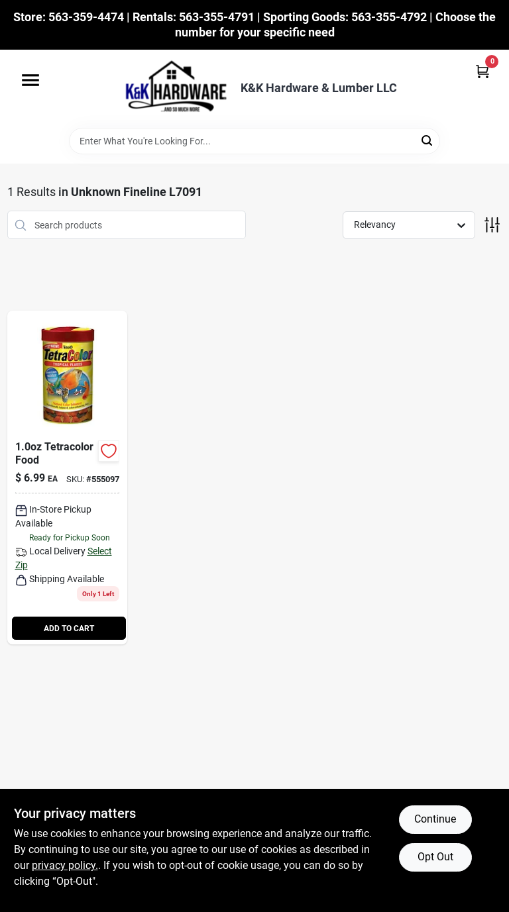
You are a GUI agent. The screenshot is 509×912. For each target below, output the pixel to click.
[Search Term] (254, 141)
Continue (435, 819)
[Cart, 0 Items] (482, 71)
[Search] (427, 140)
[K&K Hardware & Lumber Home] (171, 89)
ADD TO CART (69, 628)
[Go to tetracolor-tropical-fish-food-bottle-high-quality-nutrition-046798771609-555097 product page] (67, 477)
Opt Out (435, 856)
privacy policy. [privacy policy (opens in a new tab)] (65, 865)
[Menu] (30, 80)
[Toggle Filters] (492, 224)
